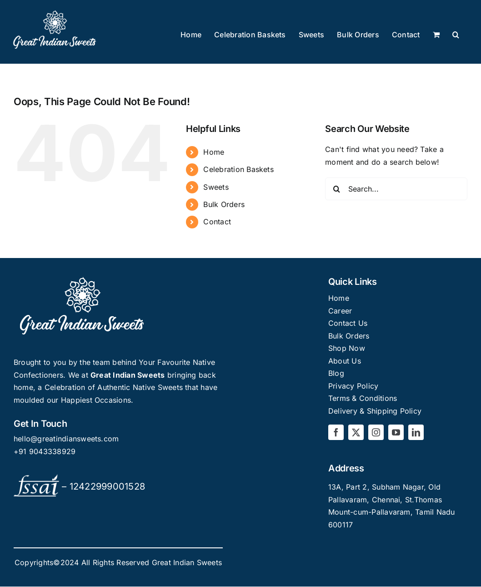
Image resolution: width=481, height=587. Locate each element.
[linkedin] (416, 432)
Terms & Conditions (362, 398)
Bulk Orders (224, 204)
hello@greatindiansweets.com (66, 438)
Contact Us (347, 323)
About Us (344, 360)
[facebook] (336, 432)
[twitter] (356, 432)
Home (213, 152)
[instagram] (376, 432)
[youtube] (396, 432)
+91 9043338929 (44, 451)
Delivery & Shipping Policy (374, 410)
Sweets (215, 187)
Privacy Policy (353, 385)
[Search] (336, 188)
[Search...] (396, 188)
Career (340, 310)
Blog (336, 373)
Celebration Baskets (238, 169)
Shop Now (346, 348)
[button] (455, 35)
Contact (217, 221)
